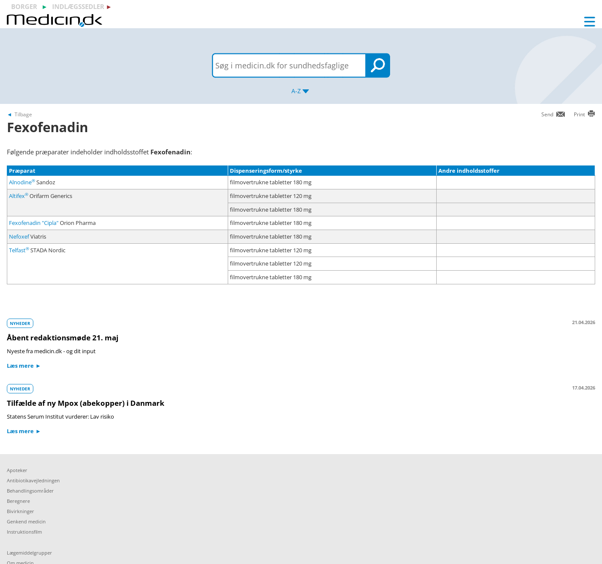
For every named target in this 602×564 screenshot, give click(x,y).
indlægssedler (78, 6)
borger (24, 6)
